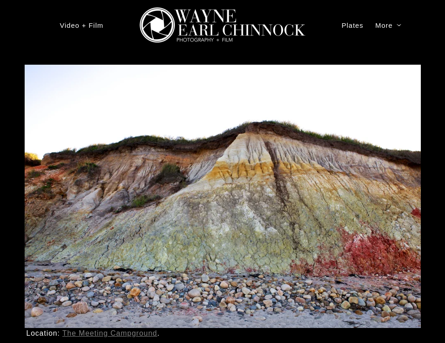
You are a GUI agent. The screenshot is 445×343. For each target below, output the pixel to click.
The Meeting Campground (110, 333)
